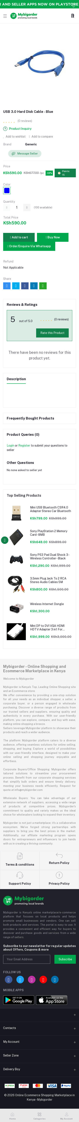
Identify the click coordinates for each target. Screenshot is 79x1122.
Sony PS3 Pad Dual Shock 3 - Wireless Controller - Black (49, 556)
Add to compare (41, 136)
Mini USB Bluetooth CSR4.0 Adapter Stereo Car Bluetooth (50, 509)
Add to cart (19, 237)
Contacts (9, 1028)
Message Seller (25, 154)
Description (16, 379)
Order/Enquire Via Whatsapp (29, 246)
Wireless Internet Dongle (47, 604)
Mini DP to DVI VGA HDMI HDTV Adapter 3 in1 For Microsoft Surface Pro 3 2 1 (48, 627)
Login (10, 445)
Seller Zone (11, 1055)
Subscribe (65, 959)
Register (24, 445)
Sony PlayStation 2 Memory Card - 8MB (48, 532)
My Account (11, 1041)
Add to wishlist (14, 136)
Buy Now (53, 237)
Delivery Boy (11, 1069)
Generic (31, 144)
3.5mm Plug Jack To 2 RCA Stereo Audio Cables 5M (48, 580)
